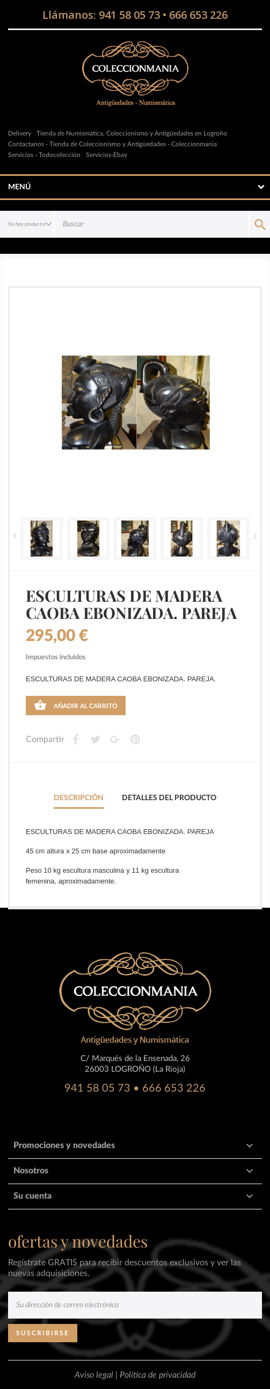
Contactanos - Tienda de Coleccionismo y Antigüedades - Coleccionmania (112, 144)
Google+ (115, 739)
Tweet (95, 739)
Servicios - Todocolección (44, 155)
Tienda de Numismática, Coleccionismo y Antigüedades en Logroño (132, 133)
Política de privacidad (157, 1375)
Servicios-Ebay (106, 155)
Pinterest (135, 739)
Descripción (79, 798)
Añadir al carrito (76, 705)
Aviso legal (95, 1375)
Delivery (19, 133)
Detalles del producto (169, 798)
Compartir (75, 739)
